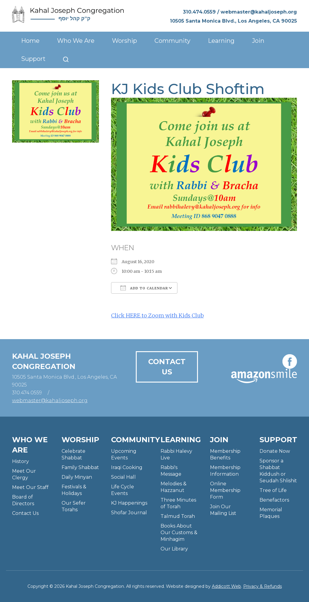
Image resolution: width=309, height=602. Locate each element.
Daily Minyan (77, 477)
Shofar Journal (129, 512)
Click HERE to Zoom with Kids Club (157, 315)
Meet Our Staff (30, 487)
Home (30, 40)
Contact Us (167, 366)
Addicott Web (226, 586)
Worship (124, 40)
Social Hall (123, 477)
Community (172, 40)
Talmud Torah (178, 516)
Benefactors (274, 500)
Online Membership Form (225, 490)
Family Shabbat (80, 467)
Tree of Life (273, 490)
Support (33, 58)
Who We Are (75, 40)
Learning (221, 40)
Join (258, 40)
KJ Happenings (129, 503)
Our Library (174, 549)
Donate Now (275, 451)
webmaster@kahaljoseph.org (259, 12)
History (20, 461)
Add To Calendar (144, 288)
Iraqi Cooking (126, 467)
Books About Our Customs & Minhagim (179, 532)
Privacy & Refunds (262, 586)
